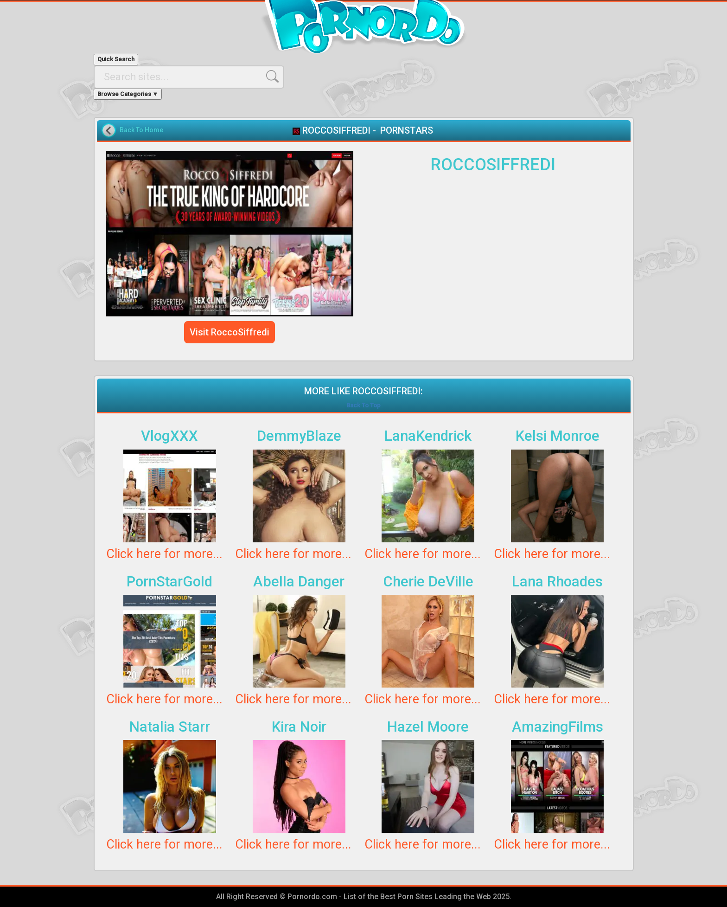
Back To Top (363, 405)
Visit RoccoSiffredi (229, 332)
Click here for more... (164, 554)
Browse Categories (128, 93)
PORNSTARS (406, 130)
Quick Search (115, 59)
